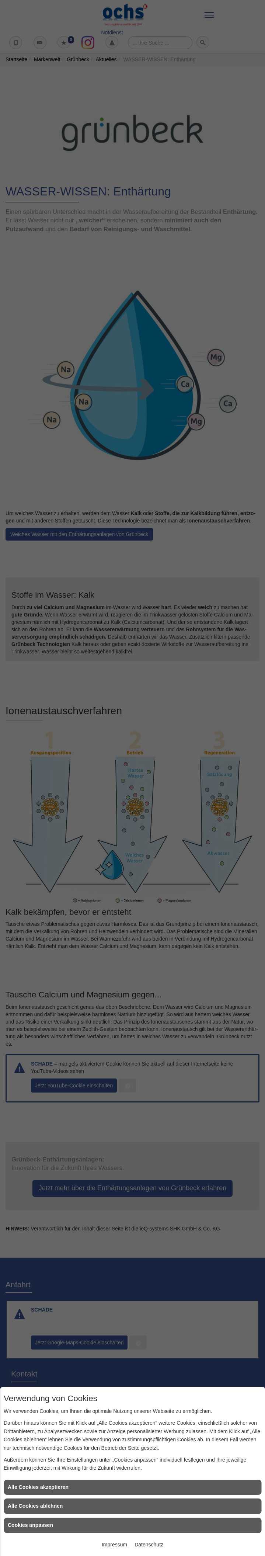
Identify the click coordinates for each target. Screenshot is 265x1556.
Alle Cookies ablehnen (35, 1506)
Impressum (114, 1545)
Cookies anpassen (30, 1525)
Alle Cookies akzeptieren (38, 1487)
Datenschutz (149, 1545)
